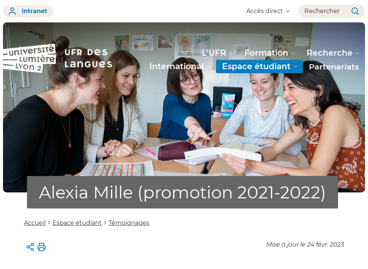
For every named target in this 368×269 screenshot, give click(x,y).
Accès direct (267, 11)
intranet (28, 11)
